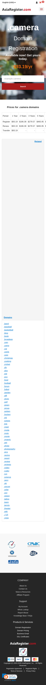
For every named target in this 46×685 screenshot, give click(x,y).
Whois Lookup (23, 610)
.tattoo (6, 499)
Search (23, 86)
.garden (7, 393)
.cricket (7, 364)
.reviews (7, 465)
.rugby (6, 471)
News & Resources (23, 592)
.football (7, 383)
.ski (5, 483)
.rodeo (6, 468)
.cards (6, 352)
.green (6, 405)
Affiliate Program (23, 595)
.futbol (6, 389)
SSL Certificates (23, 637)
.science (7, 477)
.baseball (8, 327)
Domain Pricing (23, 631)
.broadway (8, 339)
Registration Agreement (14, 668)
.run (5, 474)
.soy (5, 493)
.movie (7, 436)
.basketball (8, 330)
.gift (5, 396)
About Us (23, 586)
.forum (6, 386)
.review (7, 461)
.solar (6, 490)
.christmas (8, 358)
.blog (6, 333)
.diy (5, 367)
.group (6, 408)
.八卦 (6, 515)
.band (6, 324)
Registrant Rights (31, 668)
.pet (5, 443)
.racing (7, 455)
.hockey (7, 414)
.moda (6, 430)
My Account (23, 607)
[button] (9, 2)
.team (6, 502)
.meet (6, 427)
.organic (7, 440)
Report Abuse (23, 613)
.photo (6, 446)
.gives (6, 399)
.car (5, 349)
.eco (5, 377)
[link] (10, 677)
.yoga (6, 518)
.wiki (6, 512)
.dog (6, 371)
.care (6, 355)
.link (5, 424)
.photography (9, 449)
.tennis (7, 505)
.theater (7, 508)
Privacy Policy (30, 671)
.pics (6, 452)
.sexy (6, 480)
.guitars (7, 411)
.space (7, 496)
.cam (6, 342)
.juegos (7, 421)
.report (6, 458)
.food (6, 380)
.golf (5, 402)
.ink (5, 418)
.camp (6, 346)
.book (6, 336)
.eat (5, 374)
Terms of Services (16, 671)
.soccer (7, 487)
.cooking (7, 361)
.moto (6, 433)
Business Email (23, 634)
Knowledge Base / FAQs (23, 616)
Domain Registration (23, 627)
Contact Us (23, 589)
